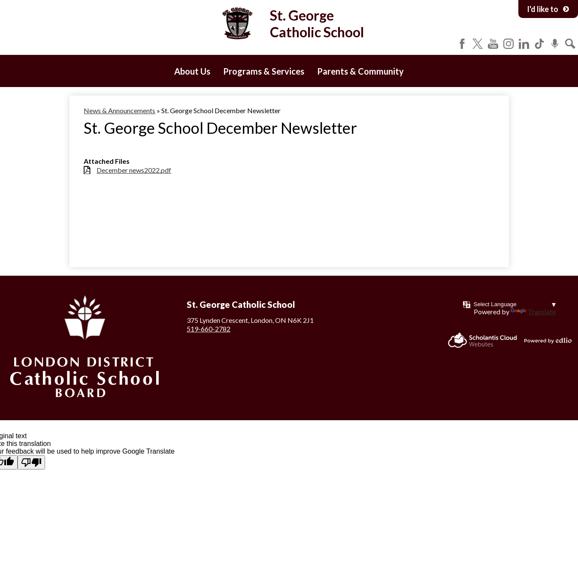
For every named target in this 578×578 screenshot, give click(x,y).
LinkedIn (524, 44)
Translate (533, 311)
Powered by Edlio (548, 340)
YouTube (493, 44)
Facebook (462, 44)
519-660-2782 (208, 329)
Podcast (555, 44)
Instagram (508, 44)
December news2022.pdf (134, 170)
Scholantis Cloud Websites (482, 340)
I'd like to (548, 9)
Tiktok (539, 44)
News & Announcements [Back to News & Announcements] (119, 110)
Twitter (477, 44)
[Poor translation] (31, 462)
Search (570, 44)
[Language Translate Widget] (515, 304)
